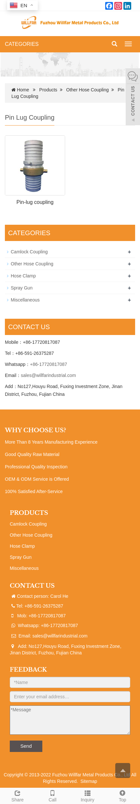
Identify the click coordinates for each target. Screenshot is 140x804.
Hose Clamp (23, 275)
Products (48, 89)
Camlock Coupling (29, 251)
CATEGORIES (22, 44)
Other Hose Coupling (87, 89)
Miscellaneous (25, 299)
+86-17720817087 (48, 364)
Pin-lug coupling (35, 202)
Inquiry (87, 795)
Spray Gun (22, 287)
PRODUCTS (29, 512)
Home (23, 89)
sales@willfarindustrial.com (48, 375)
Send (26, 746)
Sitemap (88, 781)
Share (17, 795)
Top (122, 795)
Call (52, 795)
